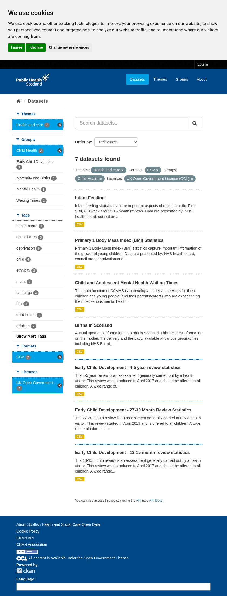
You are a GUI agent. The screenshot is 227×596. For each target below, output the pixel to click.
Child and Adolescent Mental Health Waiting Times (126, 283)
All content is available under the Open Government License (72, 558)
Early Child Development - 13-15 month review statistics (132, 452)
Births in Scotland (93, 325)
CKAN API (25, 538)
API (138, 500)
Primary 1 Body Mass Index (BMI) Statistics (119, 240)
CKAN (25, 571)
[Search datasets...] (131, 123)
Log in (202, 64)
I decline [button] (36, 47)
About (202, 79)
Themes (160, 79)
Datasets (137, 79)
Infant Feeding (90, 198)
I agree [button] (16, 47)
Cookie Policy (27, 531)
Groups (182, 79)
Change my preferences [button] (69, 47)
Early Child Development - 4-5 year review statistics (128, 367)
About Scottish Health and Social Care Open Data (58, 524)
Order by (83, 142)
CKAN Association (31, 544)
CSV (80, 224)
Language (25, 579)
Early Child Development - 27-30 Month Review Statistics (133, 410)
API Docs (156, 500)
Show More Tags (31, 336)
